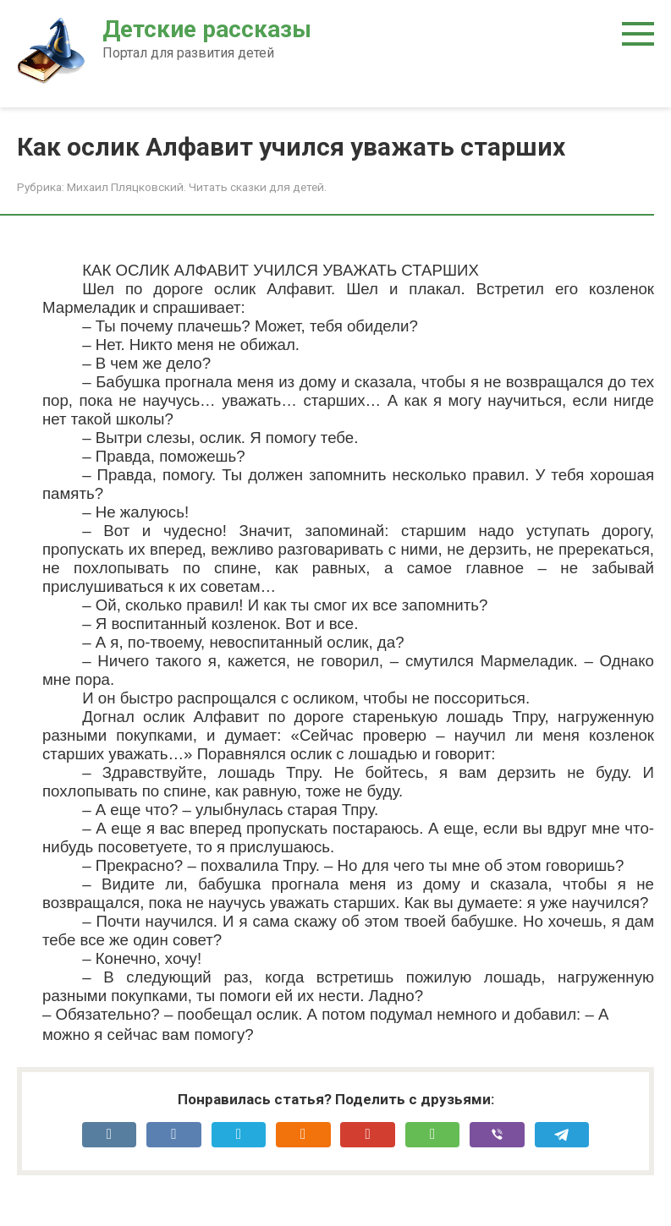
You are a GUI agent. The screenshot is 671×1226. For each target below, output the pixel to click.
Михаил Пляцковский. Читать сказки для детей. (197, 187)
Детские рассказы (206, 29)
